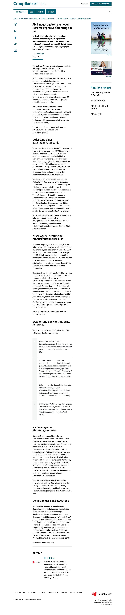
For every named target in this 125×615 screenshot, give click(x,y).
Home (15, 593)
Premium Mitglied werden (100, 4)
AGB (70, 593)
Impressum (78, 593)
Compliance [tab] (20, 12)
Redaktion (40, 54)
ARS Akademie (98, 100)
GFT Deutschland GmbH (99, 107)
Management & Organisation (29, 18)
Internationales (62, 18)
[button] (15, 44)
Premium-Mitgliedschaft (50, 593)
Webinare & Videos (84, 18)
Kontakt (64, 593)
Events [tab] (40, 12)
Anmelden (84, 4)
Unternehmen (24, 593)
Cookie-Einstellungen (33, 599)
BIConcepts (96, 114)
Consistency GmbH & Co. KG (100, 94)
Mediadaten (35, 593)
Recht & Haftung (48, 18)
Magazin (73, 18)
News (15, 18)
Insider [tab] (51, 12)
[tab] (20, 11)
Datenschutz (18, 599)
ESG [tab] (31, 12)
